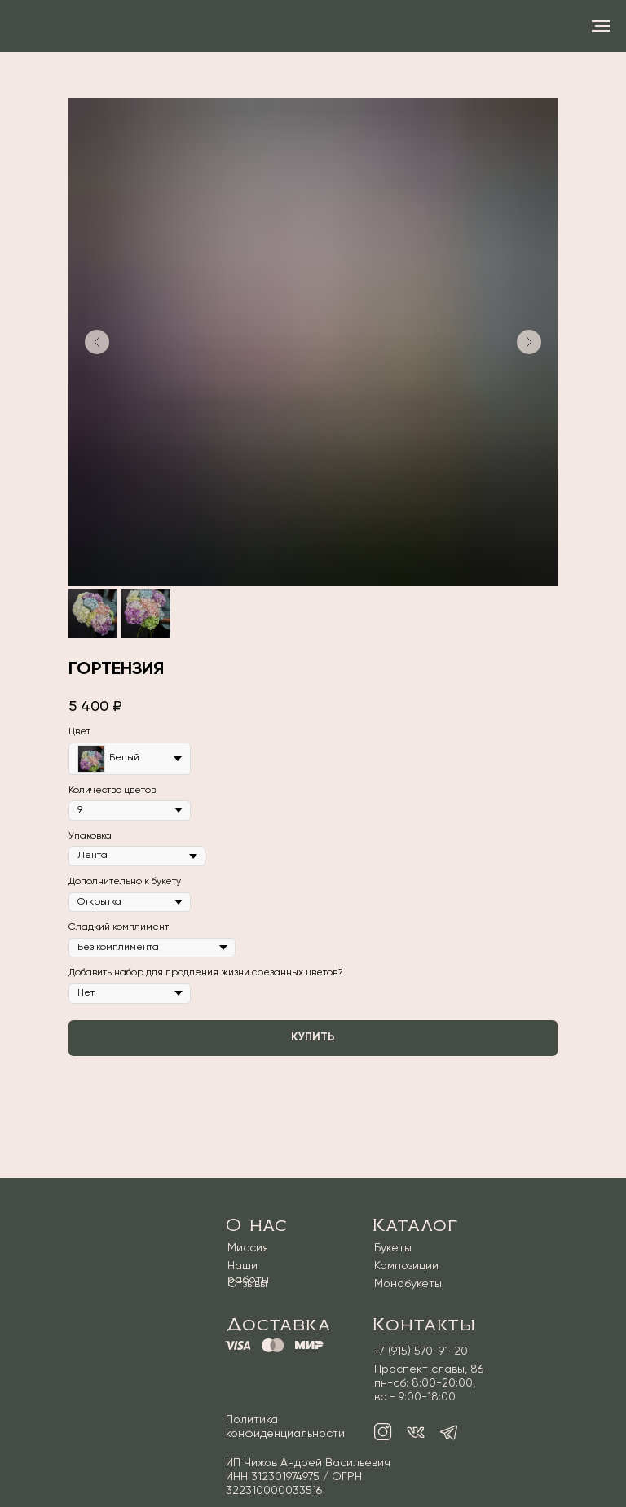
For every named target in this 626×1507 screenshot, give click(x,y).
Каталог (415, 1225)
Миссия (247, 1248)
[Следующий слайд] (529, 342)
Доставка (278, 1324)
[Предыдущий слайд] (97, 342)
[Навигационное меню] (601, 26)
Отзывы (247, 1284)
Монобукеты (408, 1284)
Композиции (406, 1266)
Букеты (393, 1248)
